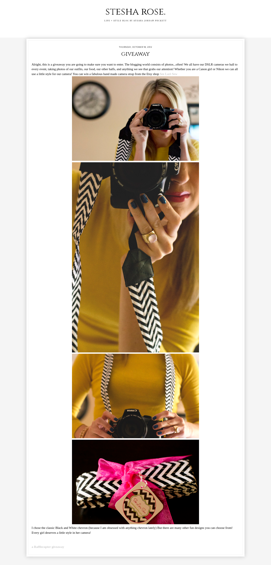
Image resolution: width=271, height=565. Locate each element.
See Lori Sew (168, 74)
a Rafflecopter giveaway (48, 547)
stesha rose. (135, 11)
